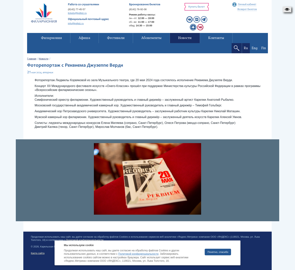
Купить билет (196, 6)
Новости (43, 59)
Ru (246, 48)
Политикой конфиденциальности (138, 253)
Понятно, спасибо (218, 252)
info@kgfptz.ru (76, 23)
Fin (263, 48)
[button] (287, 9)
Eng (255, 48)
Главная (31, 59)
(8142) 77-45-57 (76, 9)
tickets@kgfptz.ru (77, 13)
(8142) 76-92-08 (138, 9)
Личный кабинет (247, 4)
